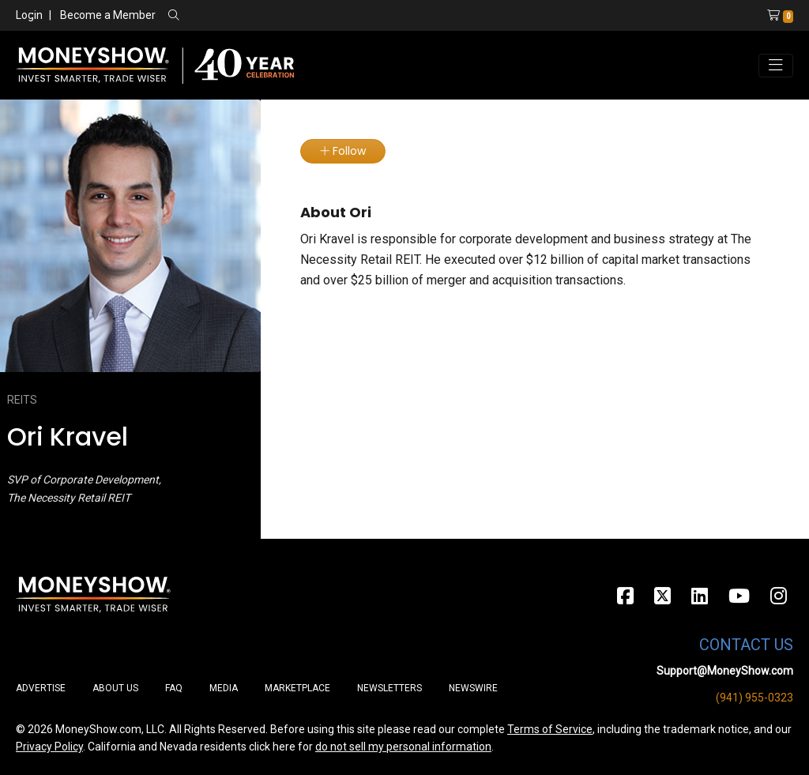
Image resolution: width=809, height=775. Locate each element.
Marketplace (297, 688)
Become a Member (108, 15)
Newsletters (389, 688)
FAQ (173, 688)
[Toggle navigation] (775, 65)
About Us (115, 688)
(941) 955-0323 (754, 697)
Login (29, 15)
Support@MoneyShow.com (725, 670)
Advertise (41, 688)
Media (223, 688)
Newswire (473, 688)
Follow (343, 151)
